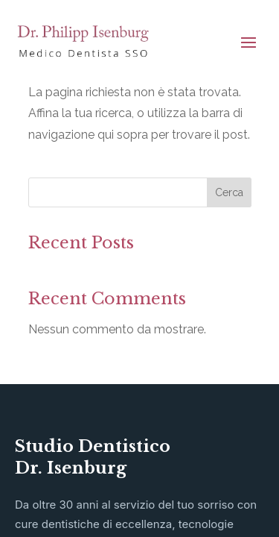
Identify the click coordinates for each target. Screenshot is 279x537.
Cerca (229, 192)
